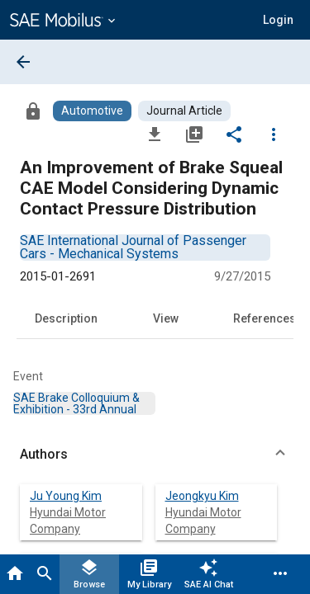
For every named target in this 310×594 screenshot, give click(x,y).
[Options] (273, 133)
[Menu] (280, 574)
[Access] (33, 110)
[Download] (154, 133)
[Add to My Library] (194, 133)
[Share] (233, 133)
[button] (278, 20)
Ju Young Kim (66, 495)
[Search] (45, 574)
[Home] (15, 574)
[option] (133, 247)
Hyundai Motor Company (68, 520)
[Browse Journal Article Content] (184, 111)
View (166, 318)
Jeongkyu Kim (202, 495)
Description (66, 318)
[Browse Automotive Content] (92, 111)
